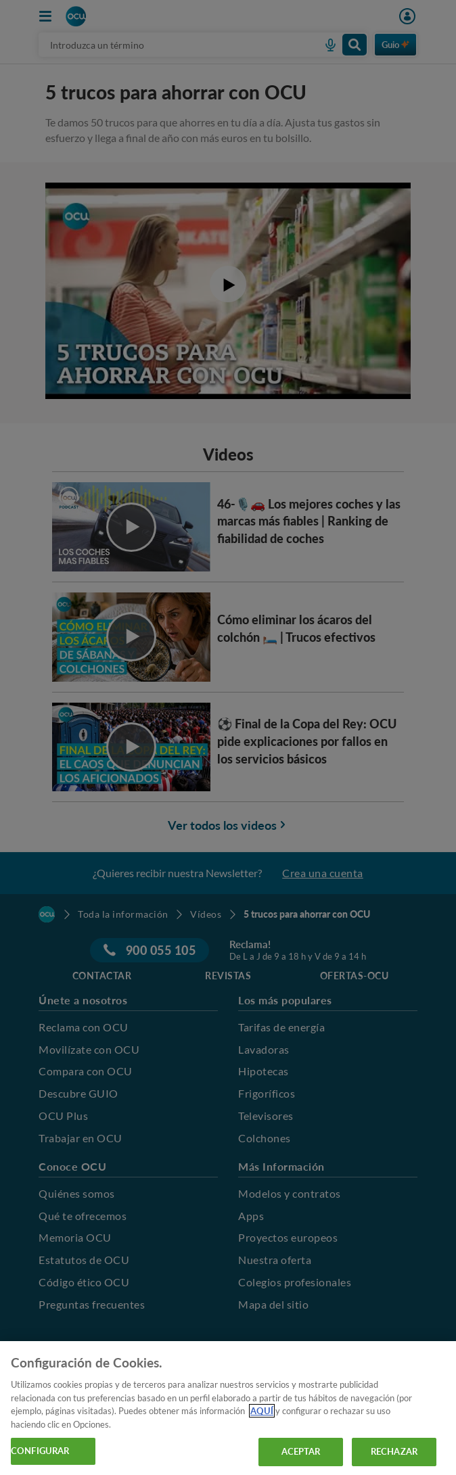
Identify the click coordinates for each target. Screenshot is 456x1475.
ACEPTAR (301, 1451)
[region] (228, 1408)
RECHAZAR (394, 1451)
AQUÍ (261, 1410)
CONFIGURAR (40, 1450)
